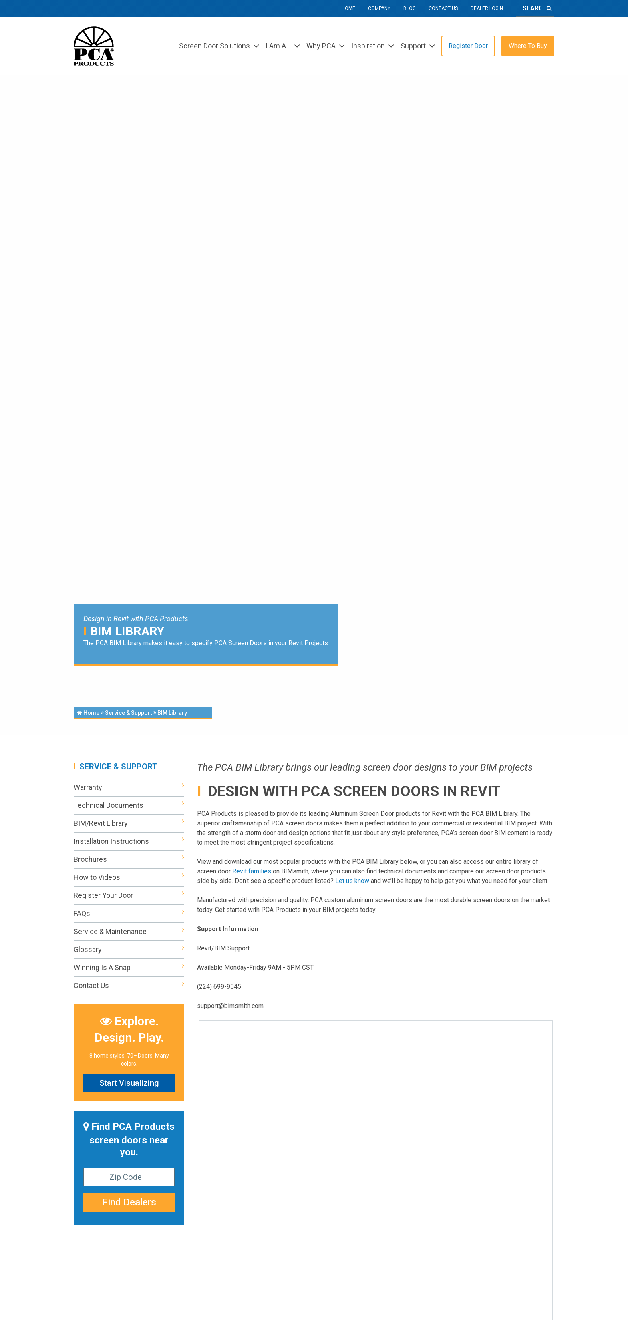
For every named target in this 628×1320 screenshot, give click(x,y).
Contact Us (443, 8)
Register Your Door (129, 895)
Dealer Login (487, 8)
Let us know (352, 881)
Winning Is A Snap (129, 967)
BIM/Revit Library (129, 823)
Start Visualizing (129, 1083)
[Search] (548, 8)
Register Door (468, 46)
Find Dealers (129, 1202)
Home (348, 8)
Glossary (129, 949)
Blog (409, 8)
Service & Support (128, 713)
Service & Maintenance (129, 931)
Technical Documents (129, 805)
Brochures (129, 859)
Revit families (251, 871)
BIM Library (172, 713)
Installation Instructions (129, 841)
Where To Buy (528, 46)
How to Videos (129, 877)
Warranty (129, 787)
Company (379, 8)
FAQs (129, 913)
